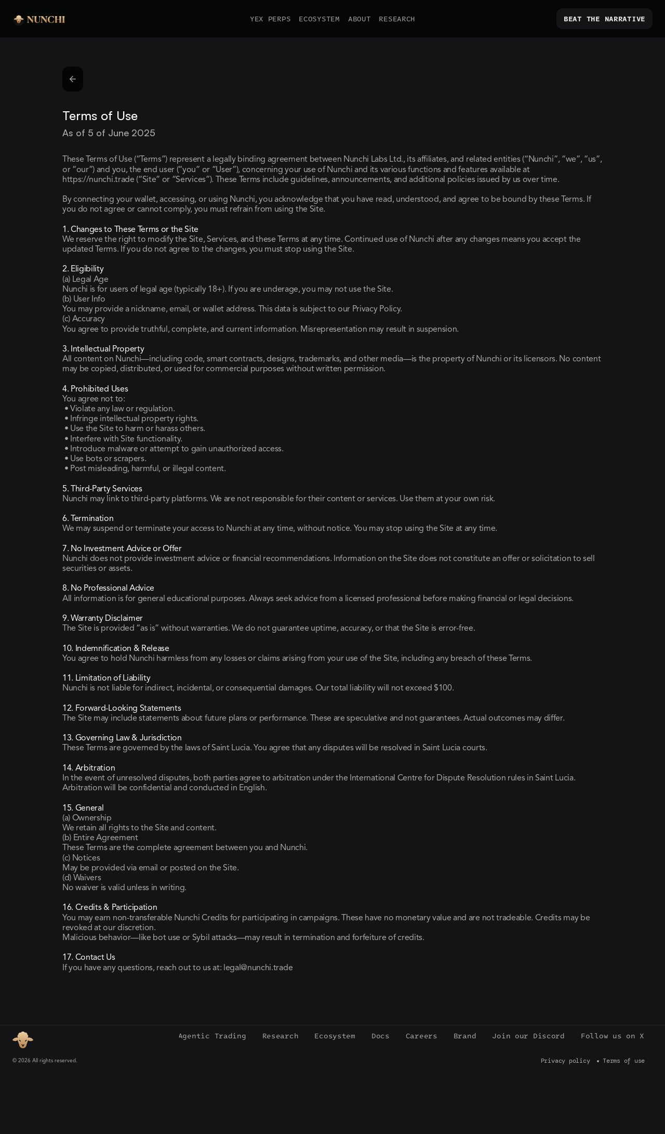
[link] (604, 18)
